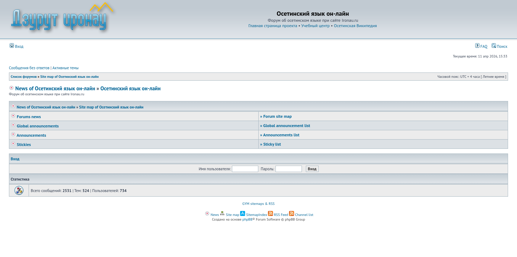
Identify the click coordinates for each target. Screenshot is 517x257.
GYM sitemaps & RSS (258, 203)
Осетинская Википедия (355, 25)
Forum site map (276, 116)
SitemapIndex (253, 214)
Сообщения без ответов (29, 67)
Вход (17, 46)
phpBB (248, 219)
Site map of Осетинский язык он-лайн (69, 76)
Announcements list (279, 134)
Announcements (28, 135)
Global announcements (35, 125)
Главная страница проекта (272, 25)
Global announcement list (285, 125)
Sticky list (270, 144)
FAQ (481, 46)
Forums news (26, 116)
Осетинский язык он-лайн (130, 88)
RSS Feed (278, 214)
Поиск (499, 46)
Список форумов (24, 76)
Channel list (301, 214)
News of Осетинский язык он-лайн (52, 88)
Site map (229, 214)
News (212, 214)
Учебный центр (315, 25)
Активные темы (66, 67)
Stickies (21, 144)
